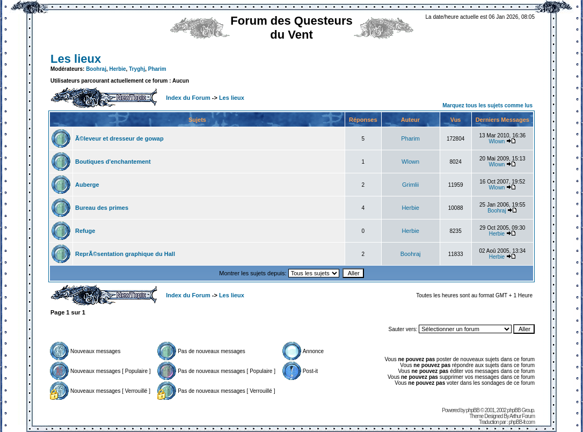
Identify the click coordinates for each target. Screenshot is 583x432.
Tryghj (137, 69)
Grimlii (410, 184)
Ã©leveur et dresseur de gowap (119, 138)
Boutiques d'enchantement (113, 161)
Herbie (117, 69)
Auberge (87, 184)
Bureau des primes (101, 207)
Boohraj (96, 69)
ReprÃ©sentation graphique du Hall (125, 254)
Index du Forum (188, 97)
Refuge (85, 231)
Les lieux (75, 58)
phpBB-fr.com (521, 422)
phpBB (472, 410)
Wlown (497, 141)
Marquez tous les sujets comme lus (487, 105)
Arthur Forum (522, 416)
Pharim (157, 69)
